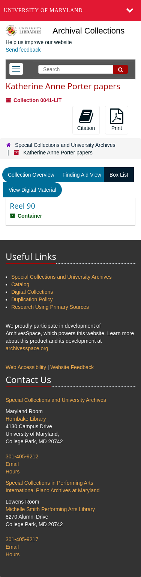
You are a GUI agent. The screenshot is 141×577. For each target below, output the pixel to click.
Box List (119, 175)
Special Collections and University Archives (65, 145)
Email (12, 464)
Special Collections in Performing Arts (49, 483)
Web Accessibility (26, 367)
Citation (86, 119)
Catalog (20, 284)
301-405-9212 (22, 456)
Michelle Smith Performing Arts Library (50, 509)
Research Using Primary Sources (50, 307)
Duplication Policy (32, 299)
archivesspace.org (27, 348)
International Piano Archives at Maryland (53, 490)
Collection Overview (31, 175)
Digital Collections (32, 292)
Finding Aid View (82, 175)
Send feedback (23, 50)
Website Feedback (72, 367)
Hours (13, 472)
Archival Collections (88, 30)
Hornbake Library (26, 419)
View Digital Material (32, 190)
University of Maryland (43, 10)
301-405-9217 (22, 539)
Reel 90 (22, 206)
